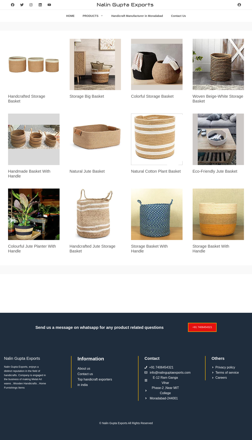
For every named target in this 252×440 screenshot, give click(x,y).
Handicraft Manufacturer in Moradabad (137, 15)
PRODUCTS (95, 16)
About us (83, 368)
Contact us (85, 374)
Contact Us (178, 15)
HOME (70, 15)
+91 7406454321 (202, 327)
